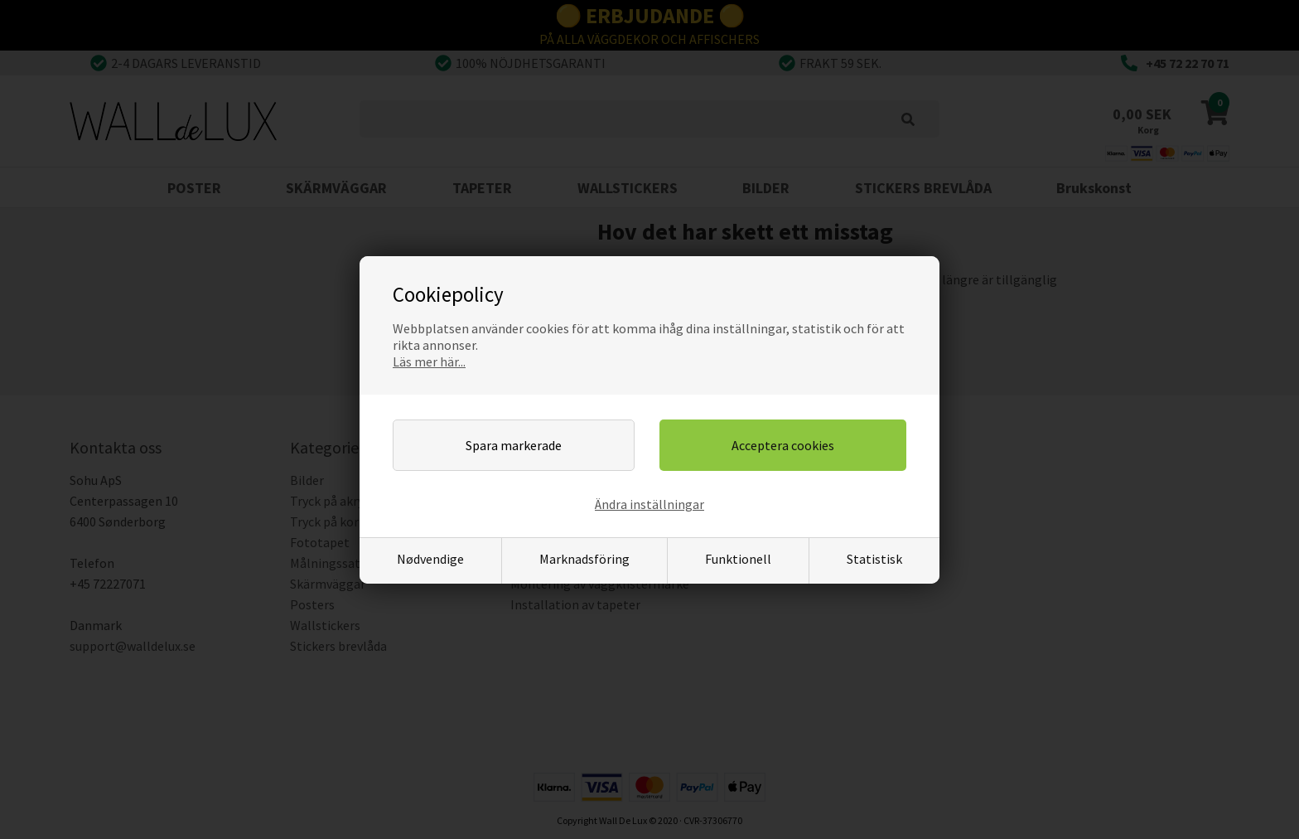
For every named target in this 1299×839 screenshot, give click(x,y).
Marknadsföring (584, 558)
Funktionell (738, 558)
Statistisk (874, 558)
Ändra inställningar (649, 504)
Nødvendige (430, 558)
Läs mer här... (429, 361)
